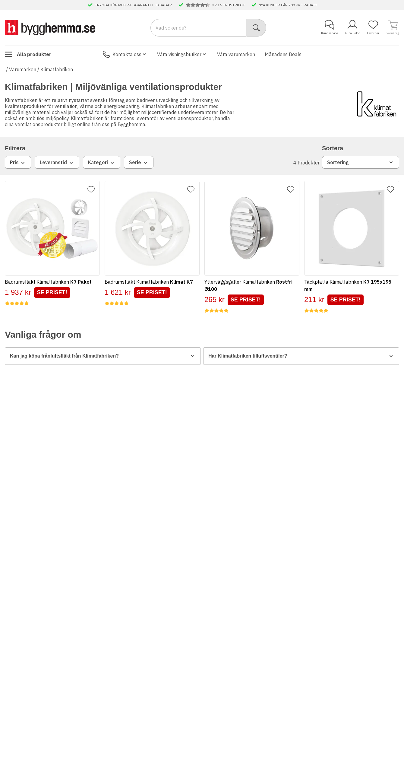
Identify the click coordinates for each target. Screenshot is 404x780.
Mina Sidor (352, 27)
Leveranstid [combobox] (57, 162)
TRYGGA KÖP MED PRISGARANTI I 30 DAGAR (133, 5)
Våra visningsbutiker (182, 54)
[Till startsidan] (50, 27)
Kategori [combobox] (101, 162)
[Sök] (256, 28)
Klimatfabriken (56, 69)
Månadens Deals (283, 54)
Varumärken (22, 69)
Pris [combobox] (18, 162)
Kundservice (329, 27)
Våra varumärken (236, 54)
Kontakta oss (125, 54)
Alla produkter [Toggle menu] (28, 54)
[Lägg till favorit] (91, 189)
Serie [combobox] (138, 162)
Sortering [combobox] (360, 162)
